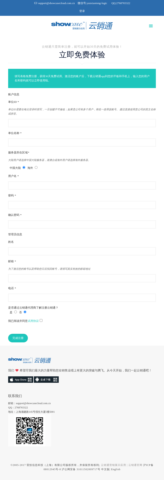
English (115, 469)
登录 (82, 11)
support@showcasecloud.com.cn (56, 3)
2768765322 (123, 3)
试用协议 (33, 320)
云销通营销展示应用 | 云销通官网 (121, 465)
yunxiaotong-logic (97, 3)
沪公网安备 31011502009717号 (81, 469)
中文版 (105, 469)
